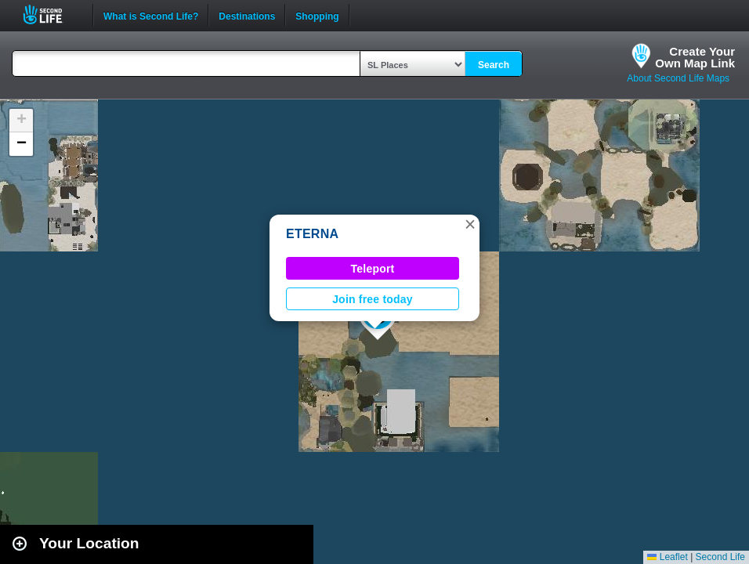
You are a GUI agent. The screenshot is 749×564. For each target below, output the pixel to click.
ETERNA (312, 233)
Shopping (316, 15)
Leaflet (667, 556)
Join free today (372, 299)
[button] (470, 224)
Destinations (247, 15)
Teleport (373, 268)
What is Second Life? (150, 15)
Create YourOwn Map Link (695, 57)
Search (493, 65)
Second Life (51, 14)
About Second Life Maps (678, 78)
